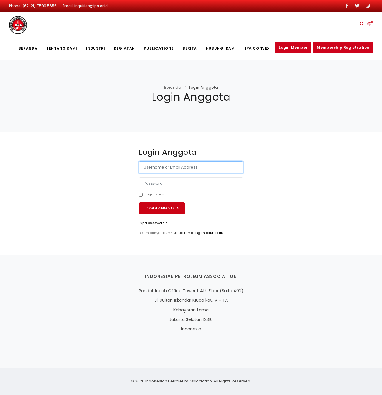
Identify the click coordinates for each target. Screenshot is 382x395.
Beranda (28, 48)
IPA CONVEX (257, 48)
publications (159, 48)
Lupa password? (153, 223)
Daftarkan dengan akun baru (198, 232)
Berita (190, 48)
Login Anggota (161, 208)
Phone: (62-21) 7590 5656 (33, 5)
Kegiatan (124, 48)
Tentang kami (61, 48)
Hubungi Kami (221, 48)
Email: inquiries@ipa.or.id (85, 5)
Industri (95, 48)
